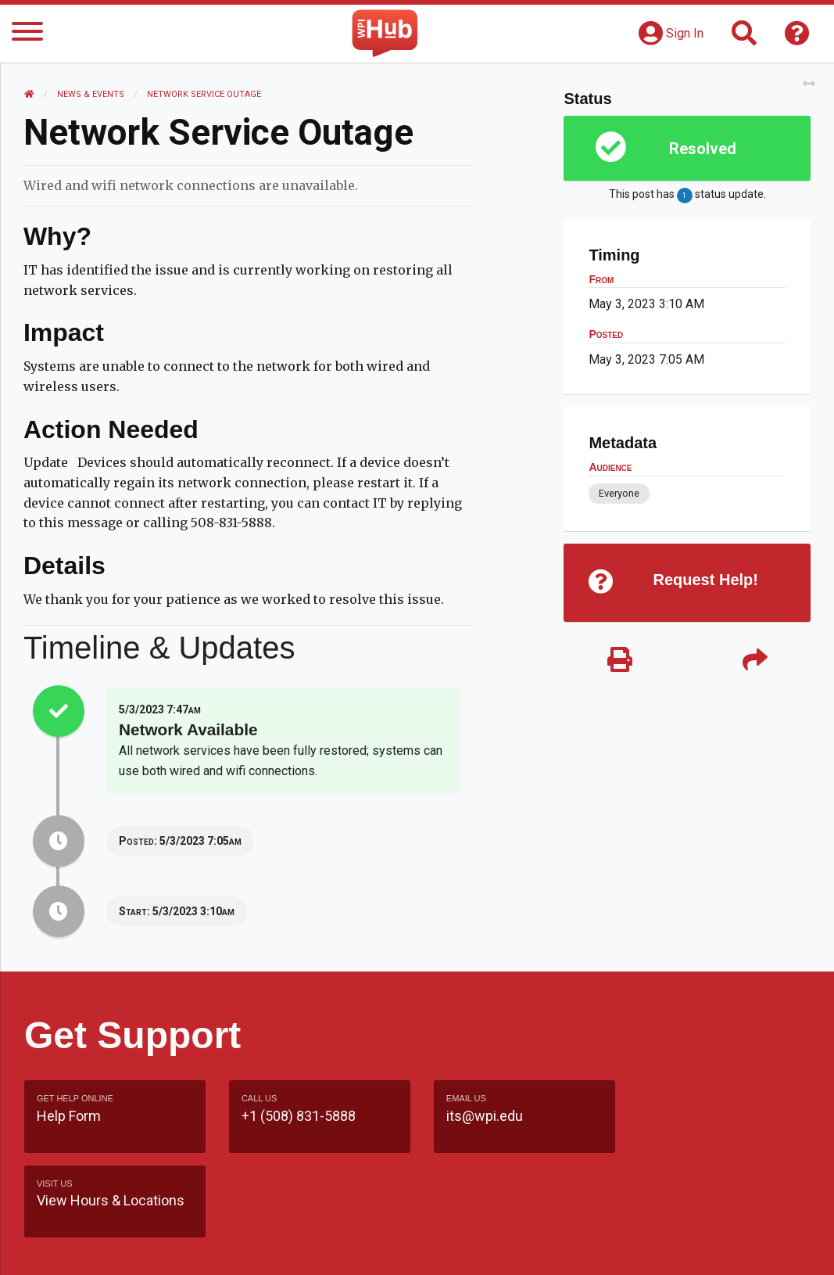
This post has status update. (687, 195)
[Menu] (27, 34)
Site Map (603, 1217)
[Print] (619, 660)
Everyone (619, 493)
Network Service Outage (204, 94)
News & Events (90, 94)
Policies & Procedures (619, 1247)
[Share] (755, 660)
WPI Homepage (696, 1217)
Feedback (526, 1217)
